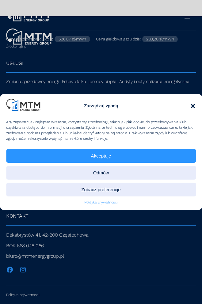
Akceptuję (101, 155)
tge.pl (22, 46)
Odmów (101, 172)
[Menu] (189, 15)
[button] (193, 106)
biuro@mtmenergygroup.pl (35, 256)
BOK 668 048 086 (25, 246)
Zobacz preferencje (100, 189)
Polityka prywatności (101, 202)
